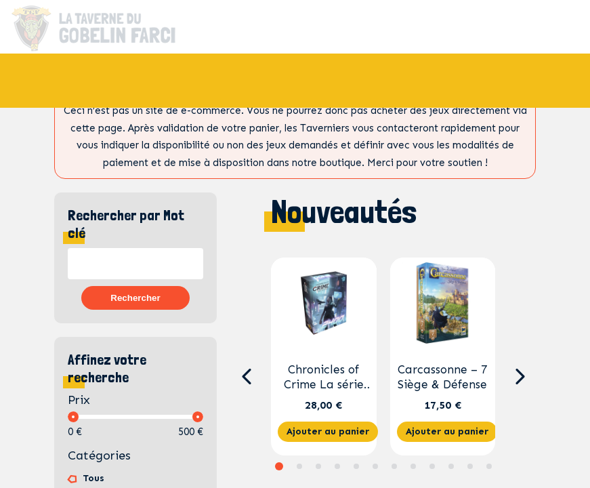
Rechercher (135, 298)
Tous (93, 478)
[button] (246, 377)
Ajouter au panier (328, 431)
